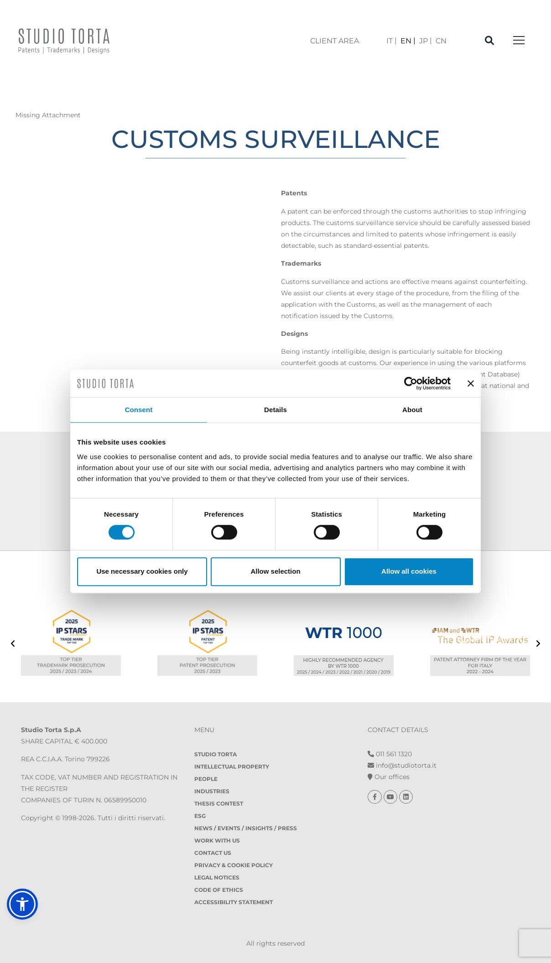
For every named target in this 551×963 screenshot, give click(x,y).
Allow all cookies (409, 571)
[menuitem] (392, 41)
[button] (22, 904)
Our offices (389, 777)
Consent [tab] (139, 409)
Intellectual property (231, 766)
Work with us (217, 840)
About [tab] (412, 409)
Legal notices (216, 877)
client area (334, 41)
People (206, 778)
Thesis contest (218, 803)
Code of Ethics (218, 889)
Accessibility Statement (233, 902)
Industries (211, 791)
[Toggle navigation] (518, 40)
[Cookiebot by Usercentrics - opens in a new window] (411, 383)
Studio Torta (215, 754)
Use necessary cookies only (141, 571)
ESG (200, 815)
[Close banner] (471, 383)
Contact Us (212, 852)
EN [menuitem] (405, 41)
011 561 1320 (390, 754)
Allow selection (275, 571)
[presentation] (13, 644)
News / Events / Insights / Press (245, 828)
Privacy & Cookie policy (233, 865)
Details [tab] (275, 409)
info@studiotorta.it (402, 765)
